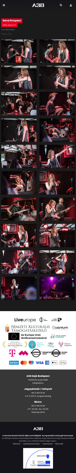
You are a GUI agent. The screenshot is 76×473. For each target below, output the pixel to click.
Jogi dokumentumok (31, 443)
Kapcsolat (59, 443)
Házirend (16, 443)
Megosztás (6, 33)
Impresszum (47, 443)
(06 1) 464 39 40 (38, 392)
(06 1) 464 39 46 (38, 405)
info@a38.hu (38, 383)
